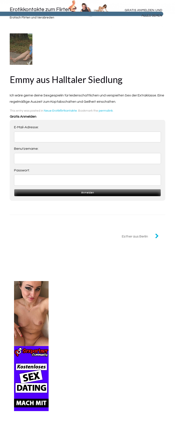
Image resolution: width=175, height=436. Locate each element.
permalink (106, 110)
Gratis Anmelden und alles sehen (143, 13)
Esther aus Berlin (135, 236)
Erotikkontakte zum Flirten (40, 9)
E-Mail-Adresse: (26, 127)
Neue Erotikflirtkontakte (60, 110)
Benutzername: (26, 148)
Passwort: (22, 170)
